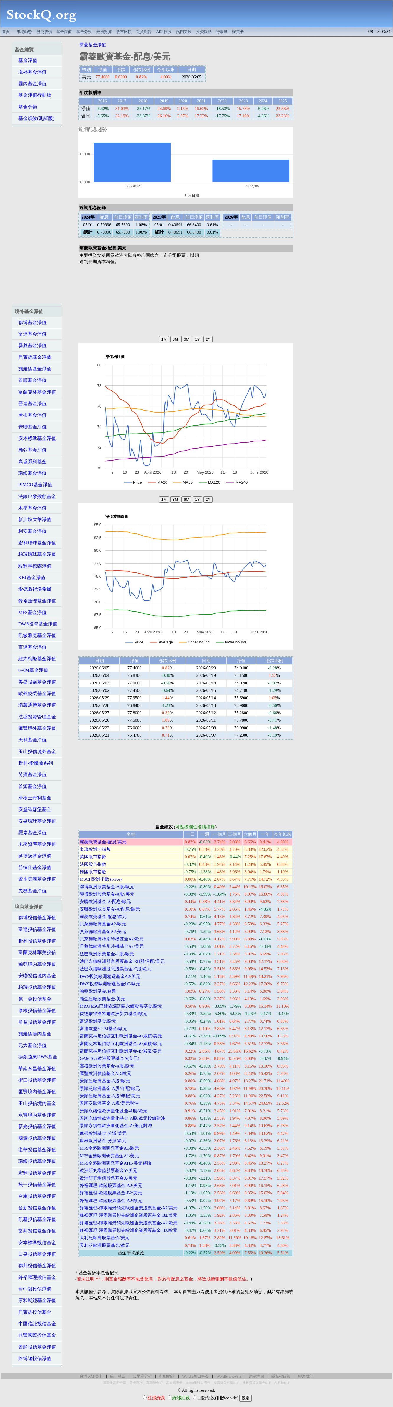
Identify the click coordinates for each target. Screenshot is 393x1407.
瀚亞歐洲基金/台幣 (98, 991)
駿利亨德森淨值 (33, 566)
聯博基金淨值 (31, 322)
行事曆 (221, 31)
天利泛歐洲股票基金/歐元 (105, 1245)
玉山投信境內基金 (35, 1103)
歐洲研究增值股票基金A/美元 (108, 1178)
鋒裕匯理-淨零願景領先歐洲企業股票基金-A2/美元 (129, 1208)
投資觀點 (204, 31)
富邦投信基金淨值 (35, 1230)
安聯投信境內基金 (35, 975)
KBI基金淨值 (30, 577)
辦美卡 (238, 31)
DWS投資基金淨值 (36, 623)
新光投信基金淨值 (35, 1126)
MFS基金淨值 (31, 612)
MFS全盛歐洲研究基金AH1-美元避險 (115, 1163)
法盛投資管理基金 (35, 716)
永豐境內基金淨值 (35, 1114)
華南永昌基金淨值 (35, 1068)
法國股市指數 (93, 864)
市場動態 (24, 31)
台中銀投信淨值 (33, 1288)
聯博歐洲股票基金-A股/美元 (107, 894)
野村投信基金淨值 (35, 940)
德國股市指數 (93, 871)
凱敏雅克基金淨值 (35, 635)
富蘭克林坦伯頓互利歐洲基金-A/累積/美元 (121, 1036)
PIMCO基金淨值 (33, 484)
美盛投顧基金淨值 (35, 681)
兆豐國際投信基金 (35, 1335)
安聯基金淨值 (31, 426)
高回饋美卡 (174, 1382)
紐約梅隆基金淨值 (35, 658)
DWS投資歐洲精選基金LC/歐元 (110, 983)
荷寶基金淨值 (31, 774)
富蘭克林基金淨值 (35, 392)
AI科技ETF (282, 1382)
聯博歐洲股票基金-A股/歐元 (107, 886)
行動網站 (167, 1376)
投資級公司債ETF (226, 1382)
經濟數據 (104, 31)
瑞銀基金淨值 (31, 473)
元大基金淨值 (31, 1045)
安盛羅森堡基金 (33, 809)
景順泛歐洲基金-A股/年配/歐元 (110, 1088)
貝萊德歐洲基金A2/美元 (103, 931)
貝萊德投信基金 (33, 1312)
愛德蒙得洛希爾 (33, 589)
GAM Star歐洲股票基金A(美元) (109, 1058)
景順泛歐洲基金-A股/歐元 (105, 1080)
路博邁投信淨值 (33, 1358)
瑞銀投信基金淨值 (35, 1161)
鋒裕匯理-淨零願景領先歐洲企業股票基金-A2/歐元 (129, 1223)
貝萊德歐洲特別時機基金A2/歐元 (112, 939)
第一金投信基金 (33, 999)
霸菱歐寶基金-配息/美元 (103, 842)
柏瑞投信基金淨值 (35, 987)
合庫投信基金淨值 (35, 1196)
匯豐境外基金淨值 (35, 728)
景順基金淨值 (31, 380)
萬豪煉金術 (154, 1382)
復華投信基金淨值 (35, 1149)
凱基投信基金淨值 (35, 1219)
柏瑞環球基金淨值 (35, 554)
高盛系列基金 (31, 461)
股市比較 (124, 31)
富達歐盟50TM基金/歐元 (103, 1028)
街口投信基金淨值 (35, 1080)
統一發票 (117, 1376)
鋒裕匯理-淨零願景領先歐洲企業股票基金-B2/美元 (128, 1215)
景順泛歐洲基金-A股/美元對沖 (109, 1103)
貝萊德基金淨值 (33, 357)
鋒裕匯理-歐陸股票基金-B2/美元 (111, 1193)
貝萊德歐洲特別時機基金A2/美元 (112, 946)
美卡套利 (136, 1382)
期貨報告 (144, 31)
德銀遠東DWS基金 (36, 1056)
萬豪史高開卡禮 (114, 1382)
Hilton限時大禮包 (198, 1382)
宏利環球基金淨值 (35, 542)
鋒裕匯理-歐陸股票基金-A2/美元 (111, 1185)
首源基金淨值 (31, 786)
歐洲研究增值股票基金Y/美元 (108, 1170)
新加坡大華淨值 (33, 519)
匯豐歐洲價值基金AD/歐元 (105, 1073)
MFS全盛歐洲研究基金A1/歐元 (109, 1148)
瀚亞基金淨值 (31, 449)
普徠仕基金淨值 (33, 867)
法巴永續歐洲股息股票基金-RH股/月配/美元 (122, 961)
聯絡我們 (305, 1376)
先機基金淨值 (31, 890)
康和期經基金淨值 (35, 1300)
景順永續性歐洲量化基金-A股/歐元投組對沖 (122, 1118)
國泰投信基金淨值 (35, 1138)
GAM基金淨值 (31, 670)
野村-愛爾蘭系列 (34, 763)
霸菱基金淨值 (31, 345)
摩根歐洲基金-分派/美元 (103, 1133)
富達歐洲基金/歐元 (98, 1021)
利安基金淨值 (31, 531)
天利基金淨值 (31, 739)
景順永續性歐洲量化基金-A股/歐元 (114, 1111)
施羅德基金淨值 (33, 368)
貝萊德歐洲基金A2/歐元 (103, 924)
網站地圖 (256, 1376)
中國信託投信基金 (35, 1323)
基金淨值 (64, 31)
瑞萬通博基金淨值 (35, 704)
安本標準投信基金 (35, 1242)
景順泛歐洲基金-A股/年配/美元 (110, 1096)
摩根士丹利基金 (33, 797)
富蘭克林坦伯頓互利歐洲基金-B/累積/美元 (121, 1051)
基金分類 (84, 31)
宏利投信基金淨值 (35, 1172)
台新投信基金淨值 (35, 1207)
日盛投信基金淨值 (35, 1254)
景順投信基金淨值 (35, 1346)
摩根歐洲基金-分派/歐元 (103, 1140)
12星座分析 (142, 1376)
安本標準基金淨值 (35, 438)
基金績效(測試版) (35, 118)
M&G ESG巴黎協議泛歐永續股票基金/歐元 (121, 1006)
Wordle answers (228, 1376)
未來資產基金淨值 (35, 844)
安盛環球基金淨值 (35, 821)
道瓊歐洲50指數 (95, 849)
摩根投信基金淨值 (35, 1010)
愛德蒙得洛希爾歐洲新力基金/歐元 (113, 1013)
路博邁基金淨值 (33, 855)
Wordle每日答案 (195, 1376)
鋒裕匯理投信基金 (35, 1277)
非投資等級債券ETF (257, 1382)
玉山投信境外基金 (35, 751)
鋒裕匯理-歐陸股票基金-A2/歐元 (111, 1200)
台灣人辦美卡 (91, 1376)
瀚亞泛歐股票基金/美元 (102, 998)
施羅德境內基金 (33, 1033)
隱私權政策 (281, 1376)
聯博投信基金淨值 (35, 917)
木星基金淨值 (31, 507)
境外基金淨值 (31, 72)
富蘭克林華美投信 (35, 952)
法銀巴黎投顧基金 (35, 496)
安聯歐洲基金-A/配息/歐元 (105, 901)
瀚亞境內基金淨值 (35, 964)
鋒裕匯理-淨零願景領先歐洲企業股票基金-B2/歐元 (128, 1230)
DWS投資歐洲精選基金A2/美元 (110, 976)
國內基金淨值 (31, 83)
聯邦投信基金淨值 (35, 1265)
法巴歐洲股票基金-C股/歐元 (107, 954)
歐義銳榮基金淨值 (35, 693)
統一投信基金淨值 (35, 1184)
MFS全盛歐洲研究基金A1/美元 (109, 1155)
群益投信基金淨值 (35, 1022)
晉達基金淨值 (31, 403)
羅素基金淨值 (31, 832)
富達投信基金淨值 (35, 929)
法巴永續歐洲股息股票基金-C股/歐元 (116, 968)
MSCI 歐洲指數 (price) (101, 879)
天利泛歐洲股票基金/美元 (105, 1237)
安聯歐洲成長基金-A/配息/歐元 (110, 909)
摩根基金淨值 (31, 415)
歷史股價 (44, 31)
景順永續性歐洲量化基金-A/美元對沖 (116, 1125)
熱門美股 (183, 31)
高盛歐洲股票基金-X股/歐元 (107, 1066)
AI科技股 (164, 31)
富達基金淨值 (31, 333)
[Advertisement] (237, 14)
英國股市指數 (93, 856)
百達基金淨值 (31, 647)
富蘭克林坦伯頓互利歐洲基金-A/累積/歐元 (121, 1043)
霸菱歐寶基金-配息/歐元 (103, 916)
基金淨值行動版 (33, 95)
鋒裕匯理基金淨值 (35, 600)
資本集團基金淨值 (35, 878)
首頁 (6, 31)
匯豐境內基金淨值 (35, 1091)
